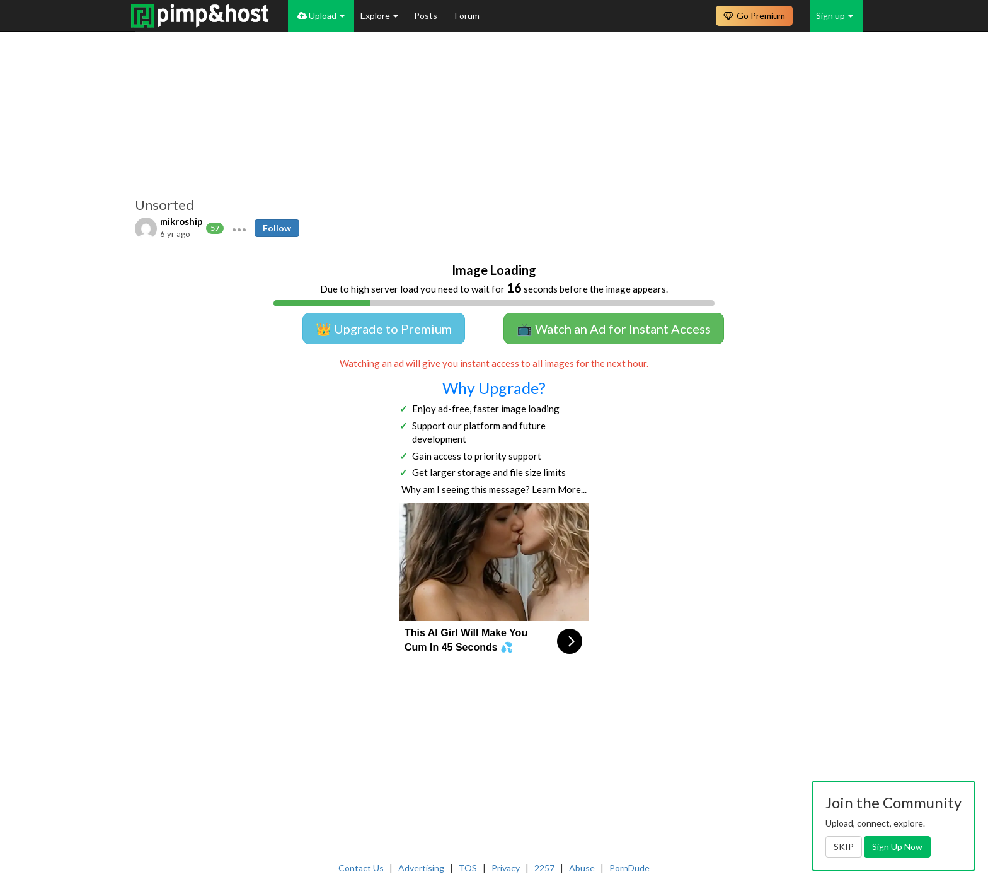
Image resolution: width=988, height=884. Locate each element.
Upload (321, 15)
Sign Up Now (897, 846)
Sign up (834, 15)
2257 (544, 868)
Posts (426, 15)
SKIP (844, 846)
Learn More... (559, 489)
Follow (277, 228)
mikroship (181, 221)
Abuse (582, 868)
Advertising (421, 868)
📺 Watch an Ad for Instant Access (614, 328)
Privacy (505, 868)
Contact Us (361, 868)
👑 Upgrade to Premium (384, 328)
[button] (239, 228)
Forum (467, 15)
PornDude (629, 868)
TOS (468, 868)
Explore (379, 15)
